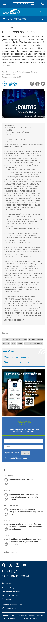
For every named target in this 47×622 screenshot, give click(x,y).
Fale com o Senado (11, 608)
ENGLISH (5, 576)
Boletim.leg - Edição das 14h (21, 479)
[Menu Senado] (4, 4)
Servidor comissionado (11, 592)
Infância (6, 344)
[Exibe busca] (41, 12)
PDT (13, 344)
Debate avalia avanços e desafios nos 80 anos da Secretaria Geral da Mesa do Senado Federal (25, 526)
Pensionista (6, 599)
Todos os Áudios (12, 551)
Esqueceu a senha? (11, 453)
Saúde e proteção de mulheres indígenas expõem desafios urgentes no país (26, 511)
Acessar (26, 453)
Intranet (6, 583)
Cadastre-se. (21, 458)
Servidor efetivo (8, 588)
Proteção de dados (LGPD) (12, 605)
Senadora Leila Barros (33, 344)
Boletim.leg (8, 476)
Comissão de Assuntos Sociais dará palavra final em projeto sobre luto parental (24, 496)
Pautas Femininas (11, 505)
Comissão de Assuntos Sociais (15, 339)
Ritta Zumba (6, 72)
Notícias (7, 491)
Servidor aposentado (10, 595)
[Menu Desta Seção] (23, 19)
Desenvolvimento (36, 339)
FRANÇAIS (25, 576)
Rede (20, 344)
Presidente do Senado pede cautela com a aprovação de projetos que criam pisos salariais (26, 541)
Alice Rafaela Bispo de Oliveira (25, 72)
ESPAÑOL (15, 576)
